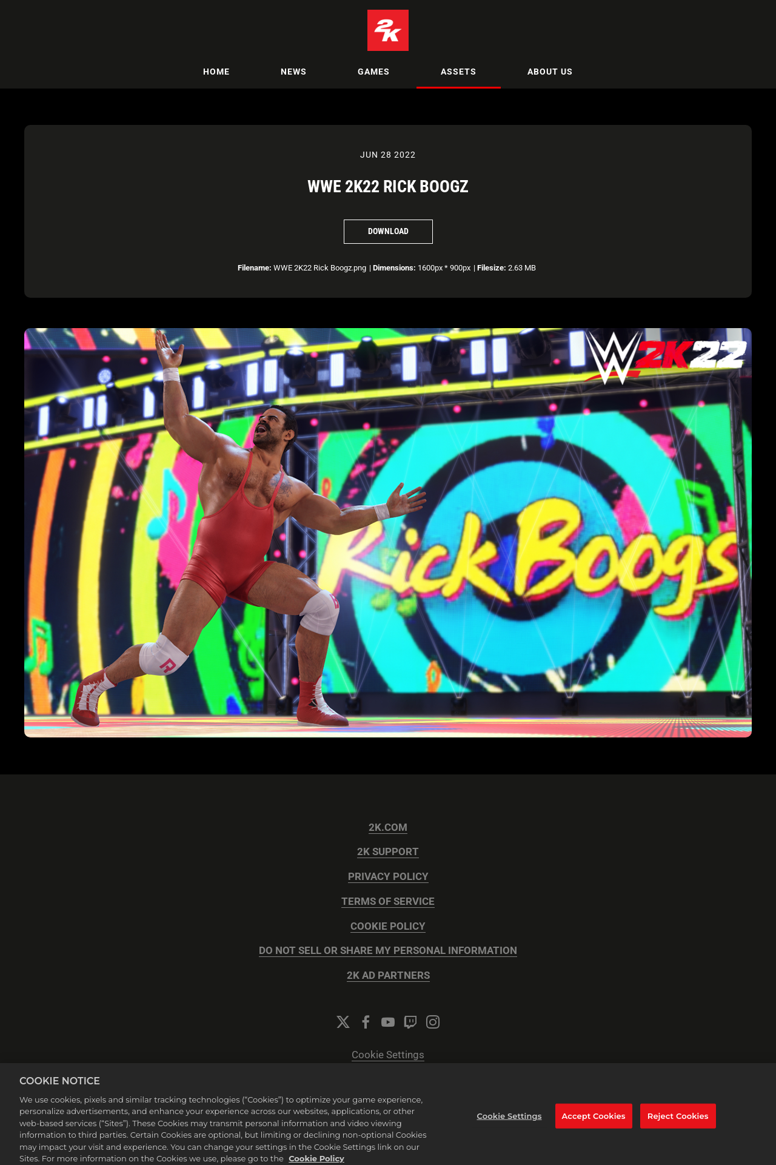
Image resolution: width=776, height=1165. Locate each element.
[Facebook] (365, 1022)
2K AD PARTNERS (388, 975)
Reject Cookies (678, 1121)
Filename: (255, 267)
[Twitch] (410, 1022)
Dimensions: (394, 267)
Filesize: (491, 267)
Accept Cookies (594, 1121)
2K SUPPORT (388, 852)
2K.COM (388, 827)
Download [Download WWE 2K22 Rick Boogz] (388, 231)
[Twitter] (343, 1022)
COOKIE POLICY (388, 926)
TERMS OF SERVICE (388, 901)
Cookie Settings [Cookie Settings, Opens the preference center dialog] (509, 1121)
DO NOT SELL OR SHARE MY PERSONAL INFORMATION (388, 950)
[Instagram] (433, 1022)
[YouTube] (388, 1022)
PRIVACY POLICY (388, 876)
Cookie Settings (388, 1055)
